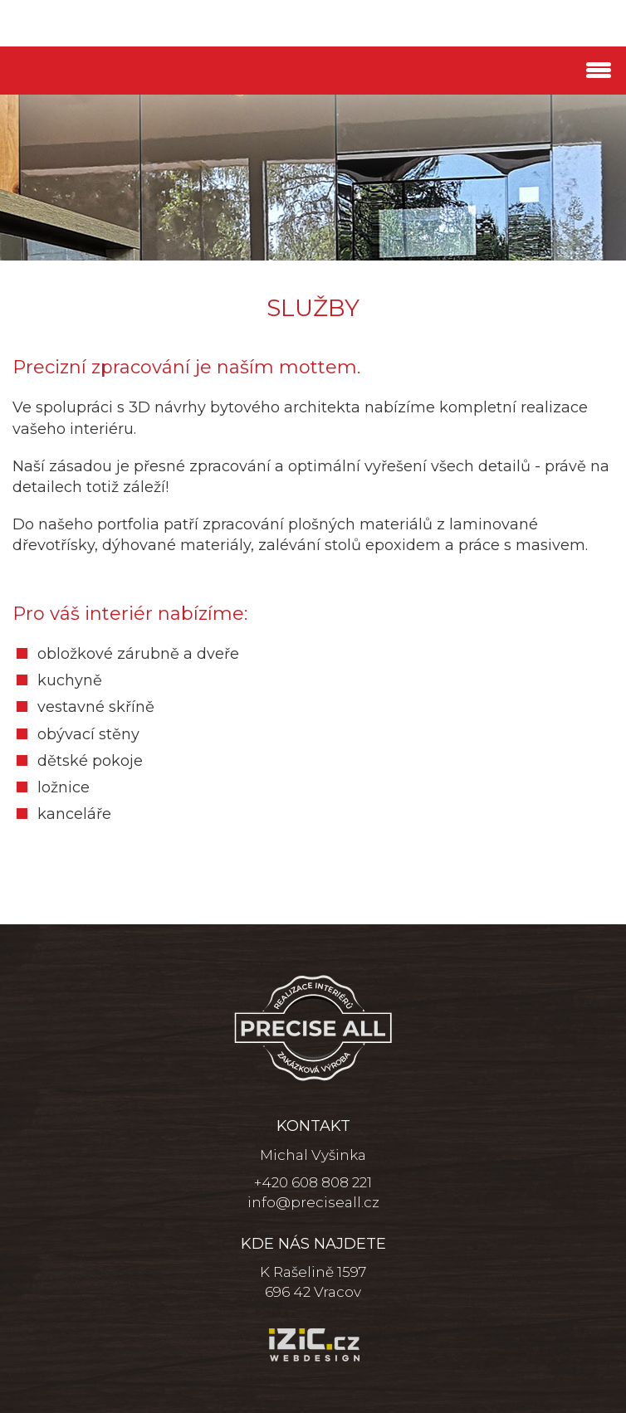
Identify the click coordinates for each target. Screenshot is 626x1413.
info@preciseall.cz (313, 1202)
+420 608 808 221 (313, 1182)
